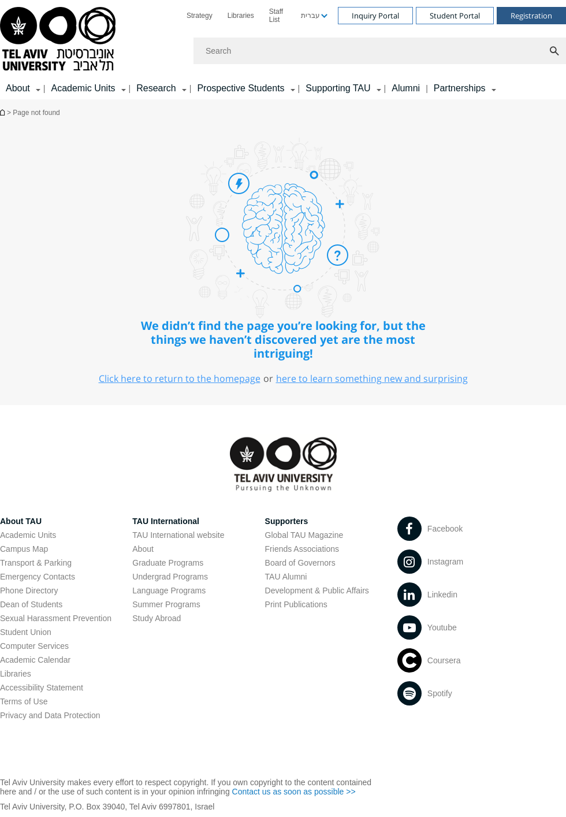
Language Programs (169, 590)
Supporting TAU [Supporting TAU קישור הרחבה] (338, 88)
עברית (310, 16)
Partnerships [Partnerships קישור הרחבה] (460, 88)
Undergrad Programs (170, 576)
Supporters (286, 521)
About (143, 549)
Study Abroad (156, 618)
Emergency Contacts (37, 576)
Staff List (276, 16)
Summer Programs (166, 604)
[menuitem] (199, 16)
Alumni (406, 88)
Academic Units (28, 535)
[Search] (379, 51)
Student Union (25, 632)
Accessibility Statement (41, 687)
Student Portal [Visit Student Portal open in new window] (455, 15)
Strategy (200, 16)
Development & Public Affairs (317, 590)
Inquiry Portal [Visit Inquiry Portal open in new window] (375, 15)
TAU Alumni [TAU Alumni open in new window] (286, 576)
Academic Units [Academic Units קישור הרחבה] (83, 88)
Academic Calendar (35, 659)
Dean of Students (31, 604)
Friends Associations (302, 549)
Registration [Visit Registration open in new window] (531, 15)
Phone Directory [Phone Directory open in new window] (29, 590)
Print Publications (296, 604)
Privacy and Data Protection (50, 715)
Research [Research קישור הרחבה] (156, 88)
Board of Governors (300, 562)
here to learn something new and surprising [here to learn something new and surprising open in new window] (372, 378)
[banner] (283, 49)
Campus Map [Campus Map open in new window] (24, 549)
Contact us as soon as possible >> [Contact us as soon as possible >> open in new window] (294, 791)
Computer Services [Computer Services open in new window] (34, 646)
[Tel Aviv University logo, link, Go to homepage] (60, 39)
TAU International (165, 521)
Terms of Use (23, 701)
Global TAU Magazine (304, 535)
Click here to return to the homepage (179, 378)
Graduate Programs (167, 562)
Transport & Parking (36, 562)
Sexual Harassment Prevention (55, 618)
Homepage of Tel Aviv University (3, 112)
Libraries (241, 16)
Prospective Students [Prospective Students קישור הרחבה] (240, 88)
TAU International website (178, 535)
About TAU (21, 521)
